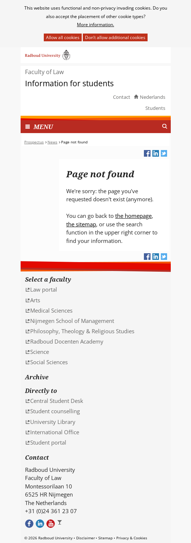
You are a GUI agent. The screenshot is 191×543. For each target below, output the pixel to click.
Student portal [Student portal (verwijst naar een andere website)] (48, 442)
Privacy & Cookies (131, 537)
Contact (121, 97)
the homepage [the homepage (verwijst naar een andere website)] (133, 215)
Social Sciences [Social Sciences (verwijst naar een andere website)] (49, 362)
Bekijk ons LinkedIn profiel (40, 523)
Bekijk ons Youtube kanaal (50, 523)
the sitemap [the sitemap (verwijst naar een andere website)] (81, 224)
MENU (43, 126)
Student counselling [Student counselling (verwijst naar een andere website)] (55, 411)
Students (155, 108)
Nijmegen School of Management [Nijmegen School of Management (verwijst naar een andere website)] (72, 320)
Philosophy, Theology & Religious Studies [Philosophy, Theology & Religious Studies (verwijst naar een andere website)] (82, 331)
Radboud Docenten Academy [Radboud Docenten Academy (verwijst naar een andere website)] (66, 341)
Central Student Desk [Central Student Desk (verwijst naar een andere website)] (56, 400)
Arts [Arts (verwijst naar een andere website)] (35, 300)
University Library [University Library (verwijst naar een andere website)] (52, 421)
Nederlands (152, 97)
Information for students (69, 83)
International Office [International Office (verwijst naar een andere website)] (54, 432)
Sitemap (105, 537)
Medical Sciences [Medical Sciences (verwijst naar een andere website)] (51, 310)
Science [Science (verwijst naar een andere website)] (39, 351)
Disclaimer (85, 537)
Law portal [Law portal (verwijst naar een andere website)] (43, 289)
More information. (95, 24)
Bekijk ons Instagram (61, 523)
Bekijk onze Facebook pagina (29, 523)
